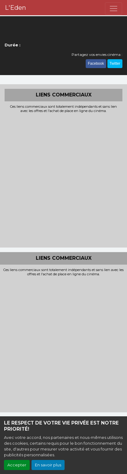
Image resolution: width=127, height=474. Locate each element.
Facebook (96, 63)
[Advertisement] (63, 179)
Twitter (115, 63)
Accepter (16, 465)
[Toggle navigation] (113, 8)
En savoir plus (48, 465)
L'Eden (15, 7)
